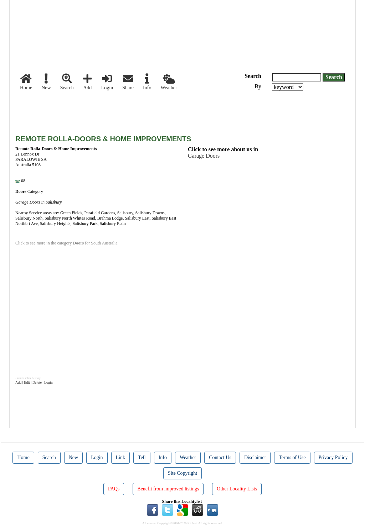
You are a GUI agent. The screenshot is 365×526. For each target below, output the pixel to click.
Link (120, 457)
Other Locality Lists (237, 488)
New (46, 82)
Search (67, 82)
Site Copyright (182, 473)
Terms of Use (292, 457)
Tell (142, 457)
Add (87, 82)
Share (128, 82)
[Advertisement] (145, 110)
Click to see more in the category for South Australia (66, 243)
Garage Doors (204, 156)
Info (147, 82)
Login (107, 82)
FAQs (113, 488)
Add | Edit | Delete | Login (34, 382)
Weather (168, 82)
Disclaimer (255, 457)
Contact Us (220, 457)
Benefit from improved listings (168, 488)
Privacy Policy (333, 457)
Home (26, 82)
